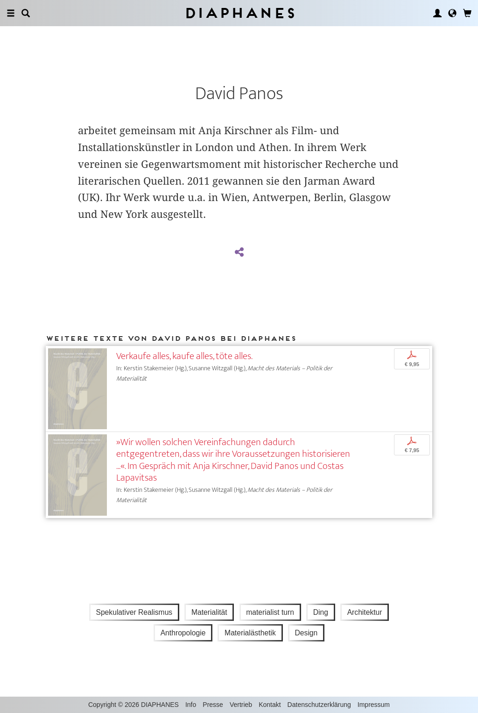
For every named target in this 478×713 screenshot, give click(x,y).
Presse (213, 704)
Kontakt (270, 704)
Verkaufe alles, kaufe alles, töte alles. (184, 356)
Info (190, 704)
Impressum (374, 704)
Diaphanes (239, 13)
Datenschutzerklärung (319, 704)
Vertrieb (241, 704)
